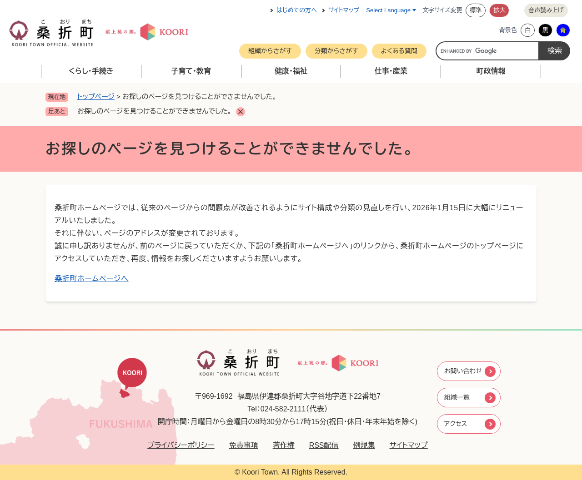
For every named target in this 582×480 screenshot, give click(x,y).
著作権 (277, 445)
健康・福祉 (291, 71)
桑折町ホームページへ (92, 278)
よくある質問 (399, 50)
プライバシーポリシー (175, 445)
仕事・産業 (391, 71)
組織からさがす (270, 50)
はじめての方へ (296, 10)
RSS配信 (317, 445)
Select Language (388, 10)
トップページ (96, 96)
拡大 (499, 10)
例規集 (358, 445)
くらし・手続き (91, 71)
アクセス (455, 425)
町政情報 (491, 71)
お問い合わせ (464, 370)
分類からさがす (336, 50)
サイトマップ (343, 10)
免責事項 (237, 445)
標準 (476, 10)
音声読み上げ (546, 10)
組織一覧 (457, 397)
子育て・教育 (191, 71)
